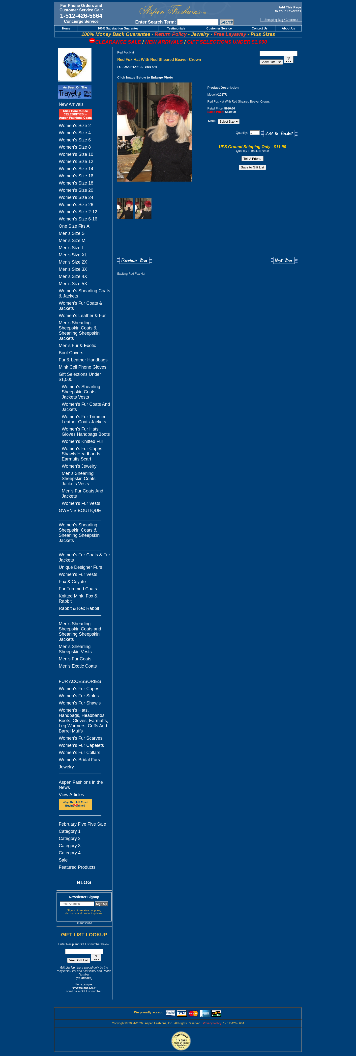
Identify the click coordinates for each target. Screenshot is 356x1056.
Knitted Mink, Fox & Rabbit (78, 599)
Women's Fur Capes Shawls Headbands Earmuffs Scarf (82, 453)
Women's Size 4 (75, 132)
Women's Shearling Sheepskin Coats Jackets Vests (81, 392)
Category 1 (70, 831)
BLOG (84, 882)
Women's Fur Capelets (81, 745)
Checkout (292, 20)
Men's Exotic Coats (78, 666)
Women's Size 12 (76, 161)
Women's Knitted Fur (82, 441)
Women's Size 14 (76, 168)
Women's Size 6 (75, 139)
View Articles (71, 794)
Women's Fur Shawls (80, 703)
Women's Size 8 (75, 147)
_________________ (80, 517)
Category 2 (70, 838)
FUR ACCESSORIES (80, 681)
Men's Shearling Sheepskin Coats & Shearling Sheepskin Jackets (79, 330)
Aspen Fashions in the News (81, 785)
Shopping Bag (274, 20)
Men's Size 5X (73, 283)
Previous (134, 260)
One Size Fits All (75, 226)
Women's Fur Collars (79, 752)
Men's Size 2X (73, 262)
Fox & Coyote (72, 581)
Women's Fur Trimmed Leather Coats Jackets (84, 419)
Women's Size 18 (76, 183)
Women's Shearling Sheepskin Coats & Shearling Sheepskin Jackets (79, 532)
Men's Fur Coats (75, 658)
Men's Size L (71, 247)
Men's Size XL (73, 254)
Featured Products (77, 867)
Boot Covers (71, 352)
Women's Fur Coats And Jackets (86, 407)
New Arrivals (71, 104)
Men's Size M (72, 240)
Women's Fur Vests (81, 503)
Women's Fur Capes (79, 688)
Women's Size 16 (76, 175)
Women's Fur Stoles (79, 695)
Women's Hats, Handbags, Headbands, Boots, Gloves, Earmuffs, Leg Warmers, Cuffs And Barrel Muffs (83, 720)
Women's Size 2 (75, 125)
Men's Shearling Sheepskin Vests (75, 649)
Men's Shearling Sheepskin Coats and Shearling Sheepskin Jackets (80, 631)
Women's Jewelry (79, 466)
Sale (63, 860)
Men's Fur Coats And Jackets (82, 493)
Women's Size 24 (76, 197)
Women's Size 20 (76, 190)
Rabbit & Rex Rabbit (79, 608)
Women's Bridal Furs (79, 759)
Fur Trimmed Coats (78, 588)
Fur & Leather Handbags (83, 359)
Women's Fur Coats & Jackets (80, 306)
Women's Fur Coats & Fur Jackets (84, 557)
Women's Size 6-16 (78, 219)
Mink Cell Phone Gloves (82, 367)
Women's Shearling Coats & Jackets (84, 293)
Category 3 (70, 845)
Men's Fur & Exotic (77, 345)
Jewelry (66, 766)
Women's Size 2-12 (78, 211)
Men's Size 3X (73, 269)
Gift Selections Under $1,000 (80, 377)
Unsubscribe (84, 923)
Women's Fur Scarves (80, 738)
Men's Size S (72, 233)
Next (284, 260)
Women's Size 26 (76, 204)
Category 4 (70, 852)
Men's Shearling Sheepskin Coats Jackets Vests (78, 478)
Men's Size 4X (73, 276)
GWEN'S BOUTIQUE (80, 510)
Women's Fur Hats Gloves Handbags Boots (86, 432)
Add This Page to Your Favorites (288, 9)
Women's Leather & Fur (82, 315)
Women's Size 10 (76, 154)
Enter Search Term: (155, 22)
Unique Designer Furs (80, 567)
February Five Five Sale (82, 824)
